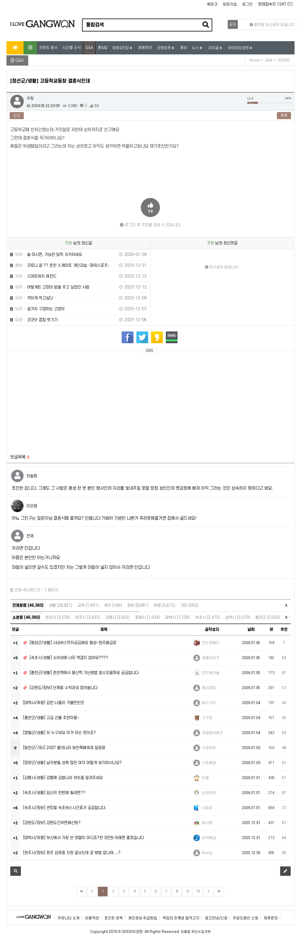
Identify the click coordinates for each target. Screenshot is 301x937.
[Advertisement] (63, 401)
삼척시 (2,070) (237, 617)
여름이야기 (211, 658)
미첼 (205, 778)
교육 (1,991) (88, 605)
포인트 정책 (113, 918)
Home (255, 60)
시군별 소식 (71, 48)
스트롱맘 (209, 763)
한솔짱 (31, 476)
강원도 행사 (48, 48)
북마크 (212, 4)
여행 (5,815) (164, 605)
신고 (16, 116)
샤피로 (207, 808)
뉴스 (196, 48)
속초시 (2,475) (207, 617)
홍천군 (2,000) (267, 617)
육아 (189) (113, 605)
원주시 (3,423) (87, 617)
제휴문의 (271, 918)
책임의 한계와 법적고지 (181, 918)
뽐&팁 (103, 48)
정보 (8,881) (137, 605)
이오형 (31, 506)
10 (198, 891)
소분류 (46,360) (26, 617)
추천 (283, 629)
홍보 (183, 48)
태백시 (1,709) (177, 617)
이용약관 (92, 918)
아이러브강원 (239, 48)
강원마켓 (164, 48)
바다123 (208, 703)
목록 (283, 116)
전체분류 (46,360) (28, 605)
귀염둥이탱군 (212, 733)
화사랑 (207, 823)
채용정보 (145, 48)
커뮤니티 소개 (69, 918)
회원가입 (230, 4)
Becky (207, 853)
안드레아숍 (211, 673)
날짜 (251, 629)
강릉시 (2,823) (117, 617)
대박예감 (209, 838)
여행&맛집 (121, 48)
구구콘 (207, 718)
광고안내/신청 (216, 918)
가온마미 (209, 748)
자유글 (214, 48)
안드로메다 (211, 643)
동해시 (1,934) (147, 617)
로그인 (247, 4)
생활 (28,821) (60, 605)
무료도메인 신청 (245, 918)
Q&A (89, 48)
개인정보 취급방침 (142, 918)
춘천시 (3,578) (57, 617)
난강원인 (209, 793)
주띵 (30, 98)
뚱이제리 (209, 688)
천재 (30, 536)
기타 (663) (189, 605)
